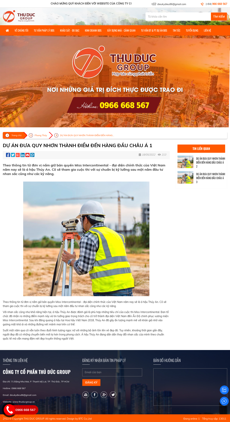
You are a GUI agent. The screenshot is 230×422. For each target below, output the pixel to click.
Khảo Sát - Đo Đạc (69, 30)
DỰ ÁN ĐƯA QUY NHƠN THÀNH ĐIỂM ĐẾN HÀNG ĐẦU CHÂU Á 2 (210, 162)
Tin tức (176, 30)
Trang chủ (16, 135)
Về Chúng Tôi (21, 30)
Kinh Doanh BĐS (93, 30)
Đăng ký (91, 382)
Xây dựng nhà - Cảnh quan (121, 30)
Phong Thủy (41, 135)
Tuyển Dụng (192, 30)
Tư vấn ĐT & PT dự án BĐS (154, 30)
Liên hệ (207, 30)
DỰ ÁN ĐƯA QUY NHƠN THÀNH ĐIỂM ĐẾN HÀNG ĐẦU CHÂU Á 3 (210, 178)
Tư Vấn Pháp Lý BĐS (44, 30)
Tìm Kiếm (219, 16)
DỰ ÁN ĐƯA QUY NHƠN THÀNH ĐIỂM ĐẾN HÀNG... (87, 135)
